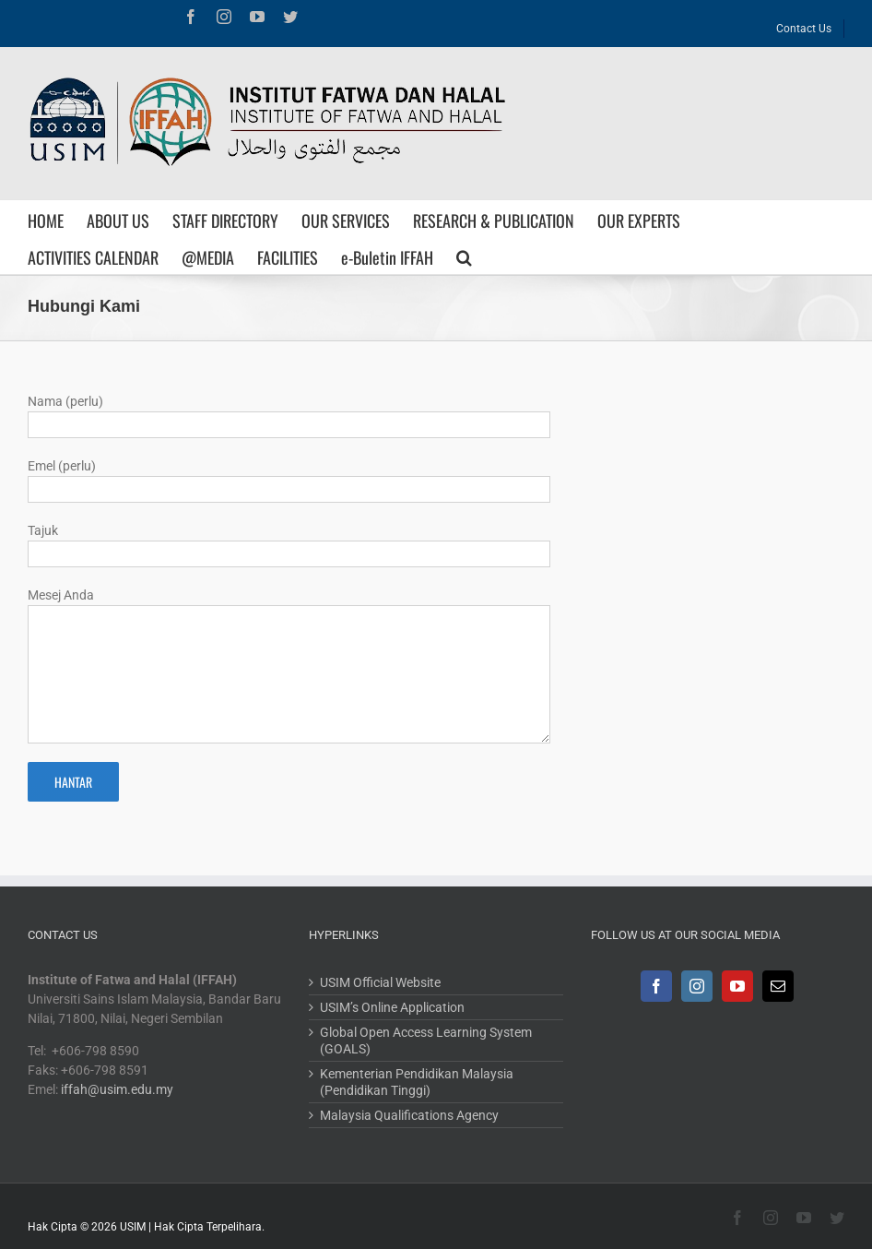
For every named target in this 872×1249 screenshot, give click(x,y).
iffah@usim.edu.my (117, 1089)
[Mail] (778, 986)
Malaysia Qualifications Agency (409, 1115)
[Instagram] (697, 986)
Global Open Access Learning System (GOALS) (426, 1040)
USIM (133, 1226)
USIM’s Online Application (392, 1007)
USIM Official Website (380, 982)
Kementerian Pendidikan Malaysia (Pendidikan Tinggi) (416, 1082)
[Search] (464, 255)
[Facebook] (656, 986)
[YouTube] (737, 986)
